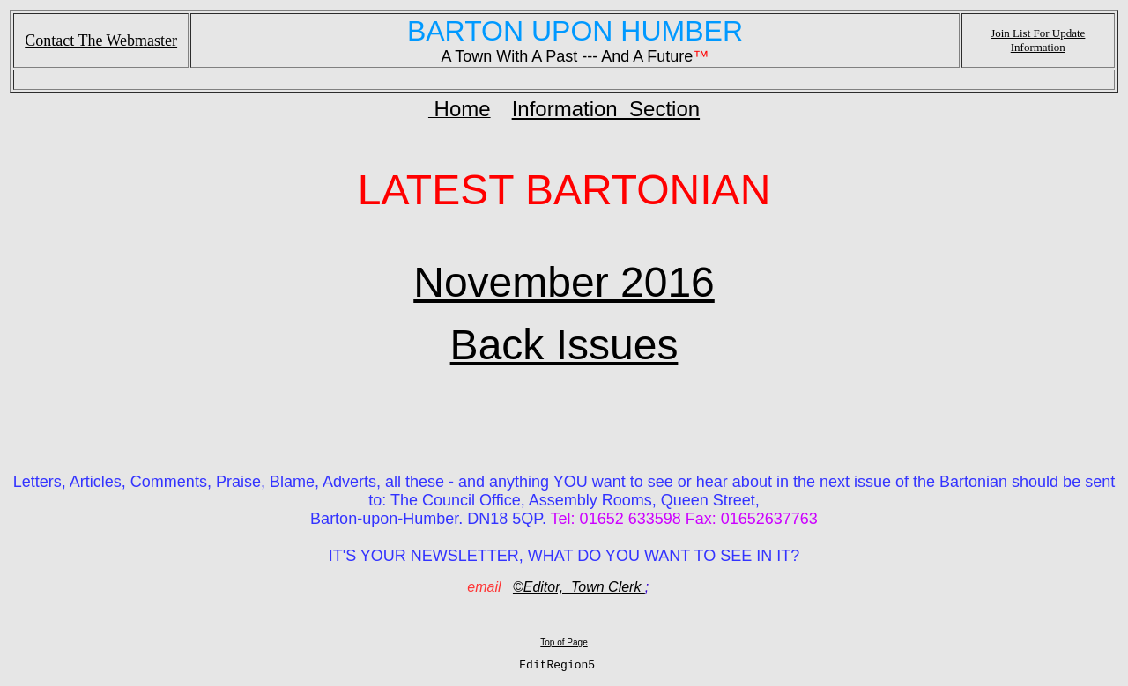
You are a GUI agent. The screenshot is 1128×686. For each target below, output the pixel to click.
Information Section (606, 109)
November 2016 (564, 282)
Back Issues (564, 344)
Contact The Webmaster (101, 40)
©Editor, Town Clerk (579, 586)
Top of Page (563, 642)
